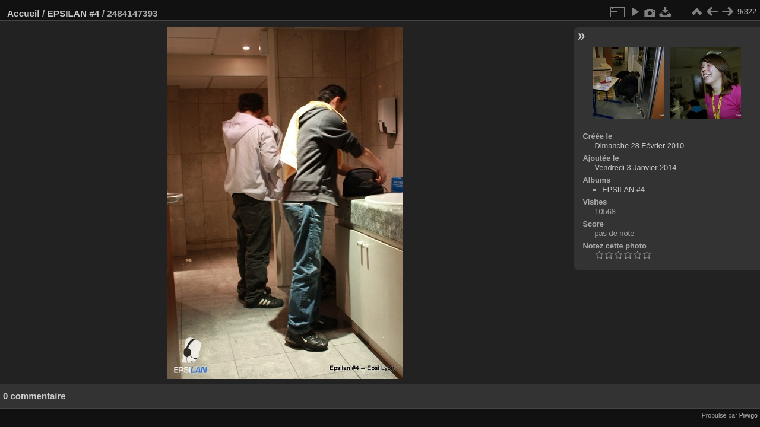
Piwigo (748, 415)
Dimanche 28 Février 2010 (639, 145)
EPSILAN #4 (73, 13)
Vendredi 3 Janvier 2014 (635, 167)
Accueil (23, 13)
